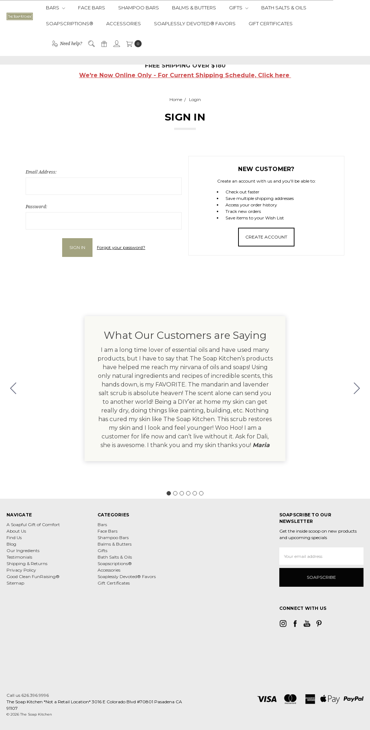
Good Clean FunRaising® (33, 576)
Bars (55, 7)
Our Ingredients (23, 550)
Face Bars (91, 7)
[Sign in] (116, 43)
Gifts (238, 7)
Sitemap (15, 583)
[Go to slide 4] (188, 493)
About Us (16, 531)
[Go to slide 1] (169, 493)
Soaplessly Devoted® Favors (195, 23)
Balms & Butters (194, 7)
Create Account (266, 237)
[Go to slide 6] (13, 388)
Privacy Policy (21, 570)
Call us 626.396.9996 (28, 695)
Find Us (14, 537)
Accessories (123, 23)
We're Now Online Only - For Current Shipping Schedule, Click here (185, 75)
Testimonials (19, 557)
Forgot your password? (121, 247)
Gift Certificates (271, 23)
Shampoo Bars (138, 7)
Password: (36, 207)
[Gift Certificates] (103, 43)
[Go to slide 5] (195, 493)
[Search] (91, 43)
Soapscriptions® (69, 23)
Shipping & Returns (27, 563)
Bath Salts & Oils (283, 7)
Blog (11, 544)
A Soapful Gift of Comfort (33, 524)
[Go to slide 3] (182, 493)
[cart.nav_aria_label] (132, 44)
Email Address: (41, 172)
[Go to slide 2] (357, 388)
